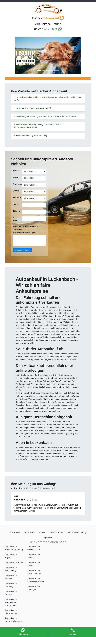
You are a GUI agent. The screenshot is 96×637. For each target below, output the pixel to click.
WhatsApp (29, 456)
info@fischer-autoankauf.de (35, 459)
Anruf (18, 456)
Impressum (48, 537)
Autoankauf (15, 532)
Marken (42, 532)
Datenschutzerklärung (76, 532)
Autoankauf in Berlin (14, 562)
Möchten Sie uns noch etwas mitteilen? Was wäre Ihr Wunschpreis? (26, 229)
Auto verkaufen (56, 532)
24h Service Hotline (48, 24)
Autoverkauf (29, 532)
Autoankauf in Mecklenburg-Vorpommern (11, 602)
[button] (11, 55)
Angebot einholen (22, 250)
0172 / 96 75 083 (46, 29)
